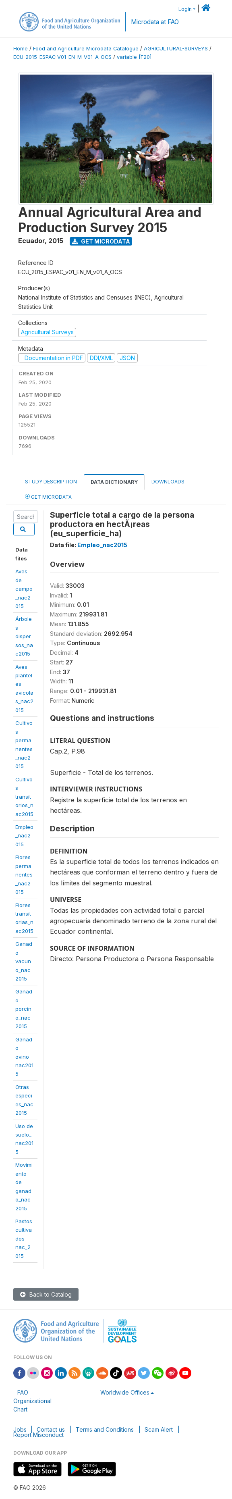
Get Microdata (101, 241)
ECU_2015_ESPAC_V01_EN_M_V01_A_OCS (62, 57)
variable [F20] (134, 57)
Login (185, 9)
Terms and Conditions (105, 1429)
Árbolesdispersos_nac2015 (24, 636)
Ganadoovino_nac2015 (24, 1056)
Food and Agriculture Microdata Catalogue (86, 49)
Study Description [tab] (51, 482)
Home (20, 49)
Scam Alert (159, 1429)
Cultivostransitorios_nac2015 (24, 796)
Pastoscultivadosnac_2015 (23, 1238)
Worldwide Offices (124, 1392)
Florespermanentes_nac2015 (24, 874)
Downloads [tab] (167, 482)
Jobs (20, 1429)
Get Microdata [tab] (48, 496)
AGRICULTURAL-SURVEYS (176, 49)
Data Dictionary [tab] (114, 482)
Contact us (51, 1429)
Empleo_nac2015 (24, 835)
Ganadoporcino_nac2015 (23, 1008)
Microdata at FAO (155, 22)
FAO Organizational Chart (32, 1401)
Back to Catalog (46, 1294)
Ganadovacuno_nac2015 (23, 961)
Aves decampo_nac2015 (24, 588)
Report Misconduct (38, 1434)
